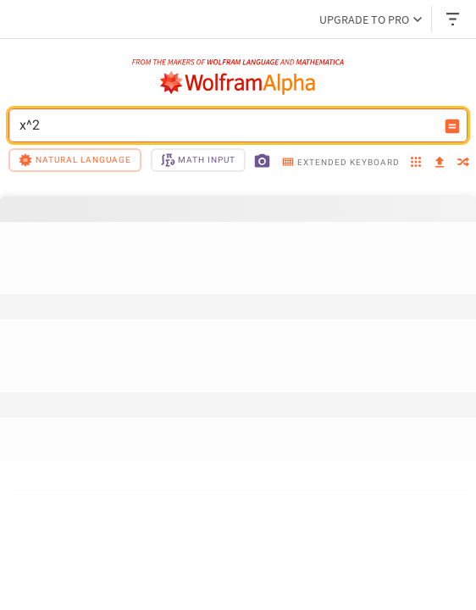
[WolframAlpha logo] (238, 83)
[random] (463, 163)
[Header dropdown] (454, 19)
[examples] (416, 163)
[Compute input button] (452, 126)
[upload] (439, 162)
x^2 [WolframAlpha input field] (227, 125)
